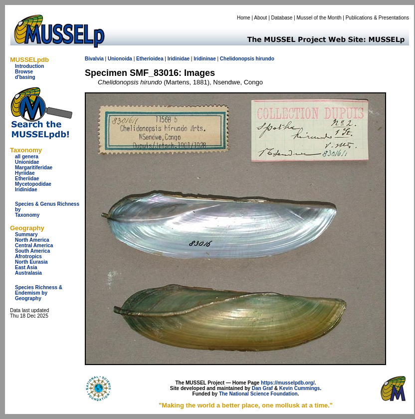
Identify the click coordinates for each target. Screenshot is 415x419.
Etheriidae (27, 178)
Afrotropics (28, 256)
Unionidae (27, 162)
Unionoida (120, 58)
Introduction (29, 66)
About (260, 17)
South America (32, 251)
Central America (34, 245)
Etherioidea (149, 58)
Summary (26, 234)
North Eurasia (31, 262)
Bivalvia (94, 58)
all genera (26, 156)
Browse (24, 71)
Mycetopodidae (33, 184)
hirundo (265, 58)
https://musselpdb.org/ (288, 383)
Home (243, 17)
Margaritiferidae (33, 167)
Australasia (28, 273)
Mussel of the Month (319, 17)
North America (32, 240)
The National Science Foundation (258, 394)
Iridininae (204, 58)
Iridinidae (26, 189)
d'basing (25, 77)
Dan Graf (262, 388)
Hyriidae (24, 173)
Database (282, 17)
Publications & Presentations (377, 17)
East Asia (26, 267)
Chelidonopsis (237, 58)
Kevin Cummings (299, 388)
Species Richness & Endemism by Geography (38, 293)
